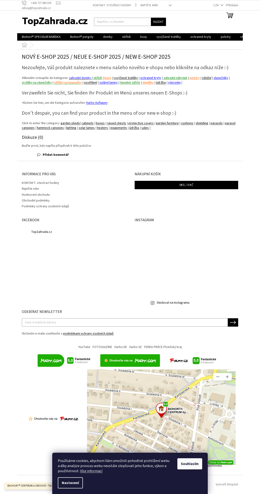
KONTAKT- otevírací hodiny (112, 5)
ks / (186, 185)
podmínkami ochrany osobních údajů (88, 333)
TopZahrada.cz (41, 232)
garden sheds (70, 123)
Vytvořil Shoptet (227, 484)
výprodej (174, 82)
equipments (118, 127)
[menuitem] (41, 37)
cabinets (87, 123)
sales (145, 127)
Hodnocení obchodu (36, 194)
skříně (97, 77)
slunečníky (221, 77)
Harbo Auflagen (96, 103)
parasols (217, 123)
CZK (216, 5)
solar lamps (87, 127)
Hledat (158, 22)
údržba (161, 82)
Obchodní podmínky (36, 200)
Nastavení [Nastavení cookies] (70, 482)
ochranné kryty (150, 77)
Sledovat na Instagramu (173, 302)
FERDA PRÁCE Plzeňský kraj (163, 347)
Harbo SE (135, 347)
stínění (206, 77)
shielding (202, 123)
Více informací (91, 471)
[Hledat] (130, 22)
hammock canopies (50, 127)
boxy (107, 77)
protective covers (141, 123)
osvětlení (90, 82)
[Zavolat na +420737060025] (39, 3)
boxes (100, 123)
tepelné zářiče (130, 82)
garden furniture (167, 123)
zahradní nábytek (175, 77)
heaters (102, 127)
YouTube (84, 347)
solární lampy (108, 82)
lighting (71, 127)
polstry (195, 77)
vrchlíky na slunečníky (37, 82)
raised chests (116, 123)
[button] (130, 155)
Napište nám (149, 5)
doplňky (148, 82)
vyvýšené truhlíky (126, 77)
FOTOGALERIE (102, 347)
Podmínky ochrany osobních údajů (45, 206)
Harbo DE (120, 347)
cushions (187, 123)
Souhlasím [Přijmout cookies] (190, 463)
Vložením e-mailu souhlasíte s (68, 333)
